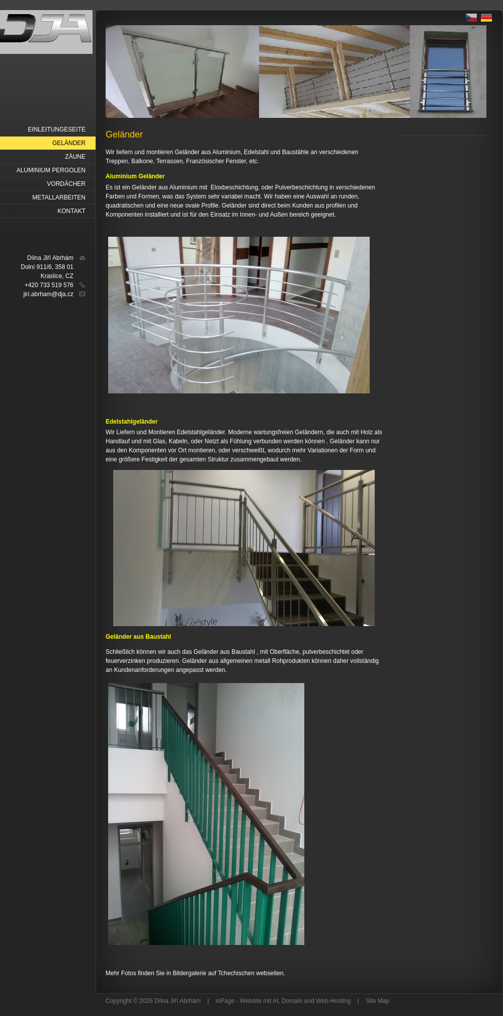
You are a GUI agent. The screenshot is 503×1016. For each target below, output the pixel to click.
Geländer (69, 143)
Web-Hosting (333, 1000)
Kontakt (71, 211)
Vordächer (66, 183)
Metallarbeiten (59, 197)
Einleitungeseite (57, 129)
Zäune (75, 156)
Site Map (377, 1000)
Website (251, 1000)
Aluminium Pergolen (51, 170)
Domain (292, 1000)
